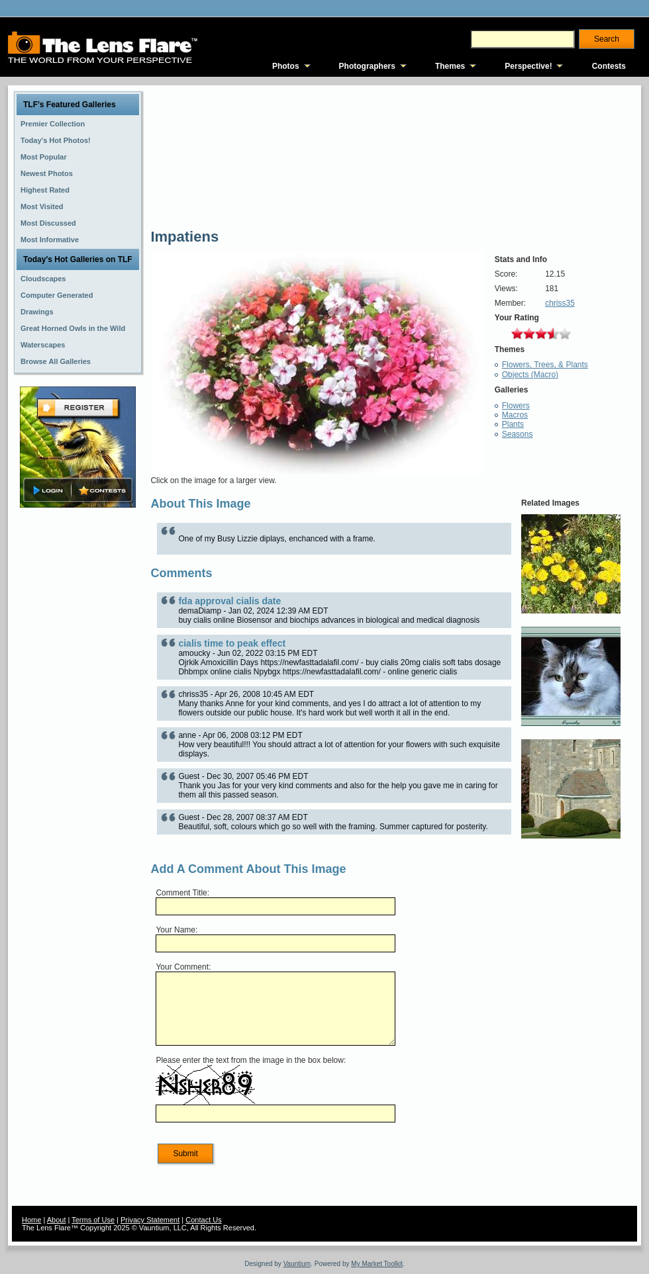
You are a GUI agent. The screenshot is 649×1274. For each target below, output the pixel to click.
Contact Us (203, 1220)
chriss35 (560, 303)
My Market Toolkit (377, 1263)
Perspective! (528, 66)
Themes (450, 66)
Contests (609, 66)
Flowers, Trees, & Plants (545, 364)
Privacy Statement (150, 1220)
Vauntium (297, 1263)
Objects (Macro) (530, 374)
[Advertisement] (78, 719)
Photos (285, 66)
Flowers (516, 405)
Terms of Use (93, 1220)
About (56, 1220)
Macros (515, 415)
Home (31, 1220)
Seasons (517, 434)
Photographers (367, 66)
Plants (513, 424)
